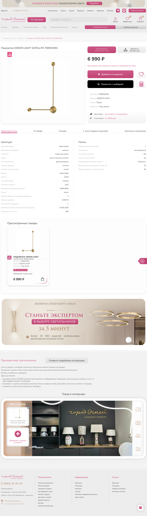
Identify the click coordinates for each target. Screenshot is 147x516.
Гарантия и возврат (45, 489)
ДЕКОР (74, 27)
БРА (44, 27)
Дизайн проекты (44, 500)
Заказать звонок (137, 11)
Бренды (41, 503)
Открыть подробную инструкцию (67, 360)
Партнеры (78, 486)
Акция (71, 11)
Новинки (100, 11)
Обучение (115, 483)
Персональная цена (20, 270)
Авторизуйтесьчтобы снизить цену (102, 50)
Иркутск (4, 11)
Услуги (63, 11)
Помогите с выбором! (110, 84)
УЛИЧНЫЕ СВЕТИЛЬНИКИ (59, 27)
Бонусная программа (45, 483)
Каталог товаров (44, 494)
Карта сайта (79, 497)
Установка (115, 486)
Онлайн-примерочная (45, 506)
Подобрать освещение (61, 19)
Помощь (110, 11)
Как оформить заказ (45, 491)
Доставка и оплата (44, 497)
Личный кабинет (44, 486)
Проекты (80, 11)
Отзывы (78, 491)
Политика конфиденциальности (86, 494)
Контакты (78, 489)
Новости (90, 11)
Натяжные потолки (100, 27)
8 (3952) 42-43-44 (20, 11)
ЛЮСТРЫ (4, 27)
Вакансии (78, 483)
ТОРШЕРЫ (15, 27)
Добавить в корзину (110, 74)
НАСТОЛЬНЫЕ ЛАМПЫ (31, 27)
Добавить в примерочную (132, 50)
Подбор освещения (131, 27)
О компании (52, 11)
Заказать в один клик (22, 274)
